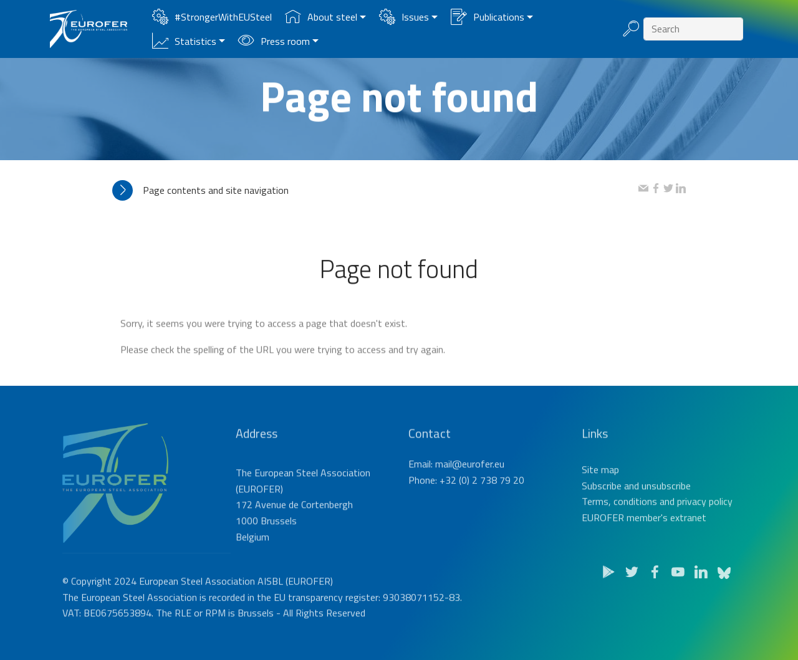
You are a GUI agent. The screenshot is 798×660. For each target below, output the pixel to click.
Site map (600, 489)
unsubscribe (666, 505)
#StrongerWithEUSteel (212, 16)
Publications (487, 16)
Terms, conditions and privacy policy (657, 521)
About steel (321, 16)
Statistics (184, 41)
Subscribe (602, 505)
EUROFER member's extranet (644, 537)
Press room (274, 41)
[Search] (693, 29)
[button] (375, 190)
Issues (404, 16)
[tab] (375, 190)
